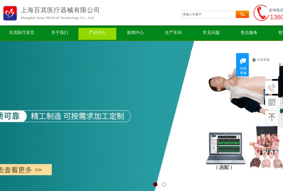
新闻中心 (135, 32)
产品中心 (97, 32)
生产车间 (173, 32)
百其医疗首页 (21, 32)
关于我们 (59, 32)
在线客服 (265, 60)
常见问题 (211, 32)
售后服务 (249, 32)
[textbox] (208, 14)
